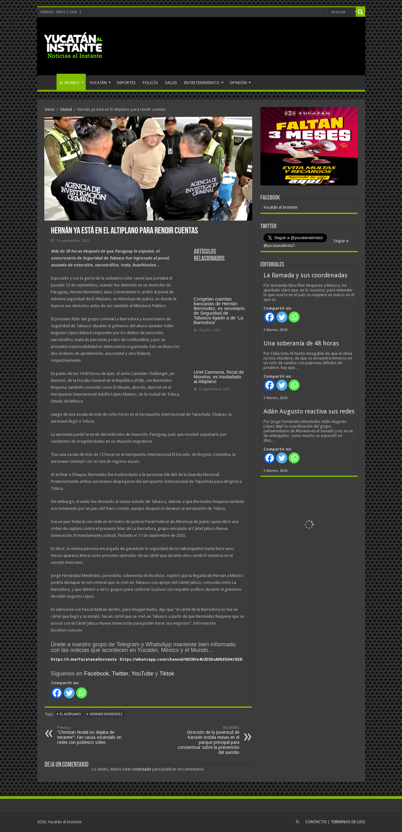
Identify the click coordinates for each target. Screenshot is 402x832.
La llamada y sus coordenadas (305, 275)
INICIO (48, 81)
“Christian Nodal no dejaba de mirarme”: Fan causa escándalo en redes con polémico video (89, 735)
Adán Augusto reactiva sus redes (309, 411)
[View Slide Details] (309, 147)
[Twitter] (69, 692)
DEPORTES (126, 82)
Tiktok (166, 673)
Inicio (50, 109)
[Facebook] (57, 692)
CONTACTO (316, 821)
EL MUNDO (69, 82)
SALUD (171, 82)
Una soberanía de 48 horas (301, 343)
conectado (141, 769)
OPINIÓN (238, 82)
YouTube (142, 673)
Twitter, (121, 673)
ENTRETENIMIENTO (202, 82)
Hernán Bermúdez (106, 714)
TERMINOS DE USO (348, 821)
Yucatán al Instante (280, 207)
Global (66, 109)
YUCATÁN (98, 82)
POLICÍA (150, 82)
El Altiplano (70, 714)
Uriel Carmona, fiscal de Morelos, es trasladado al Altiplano (219, 376)
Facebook (96, 673)
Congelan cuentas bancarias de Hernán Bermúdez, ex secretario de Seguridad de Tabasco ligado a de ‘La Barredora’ (219, 310)
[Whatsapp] (81, 692)
